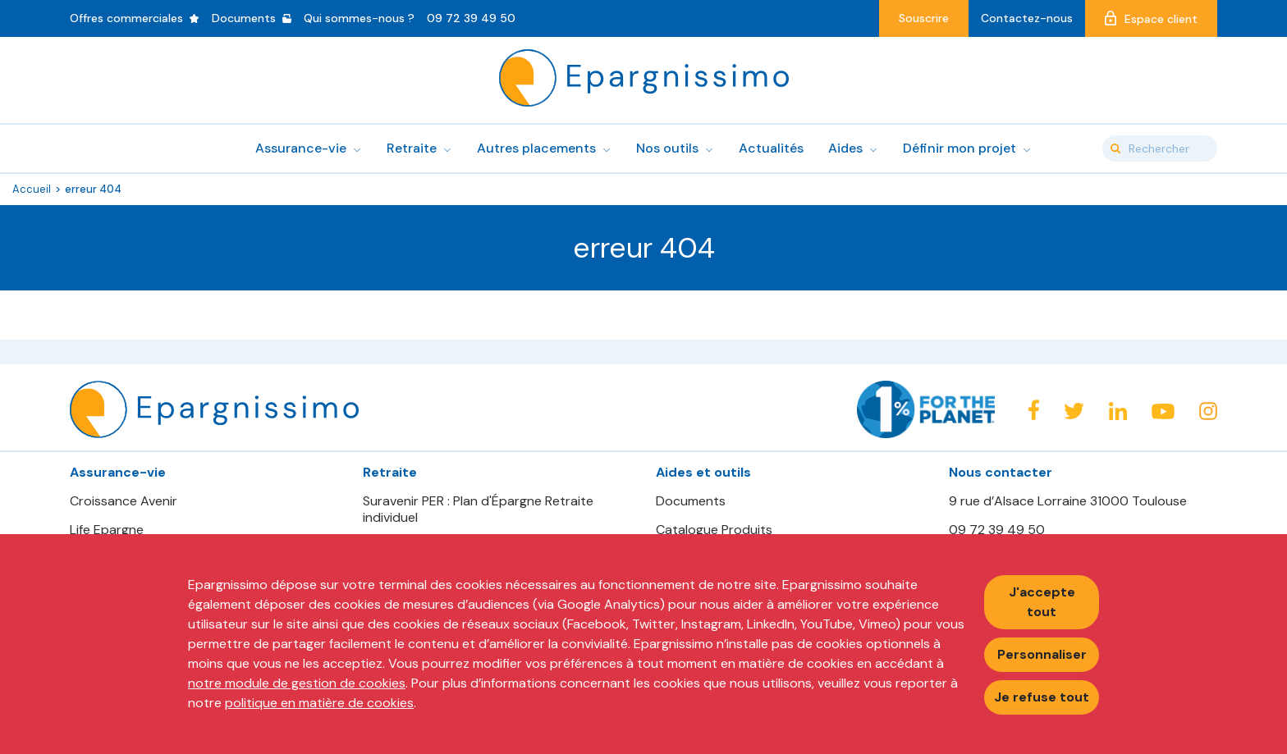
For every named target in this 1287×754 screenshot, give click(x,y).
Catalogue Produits (714, 530)
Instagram (1208, 411)
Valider (1115, 148)
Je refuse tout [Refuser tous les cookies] (1041, 697)
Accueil (31, 189)
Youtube (1163, 412)
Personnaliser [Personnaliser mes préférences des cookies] (1042, 654)
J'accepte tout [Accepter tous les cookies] (1042, 601)
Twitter (1074, 411)
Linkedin (1118, 411)
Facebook (1033, 410)
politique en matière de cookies (319, 702)
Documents (691, 501)
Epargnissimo (644, 78)
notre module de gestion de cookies (296, 683)
